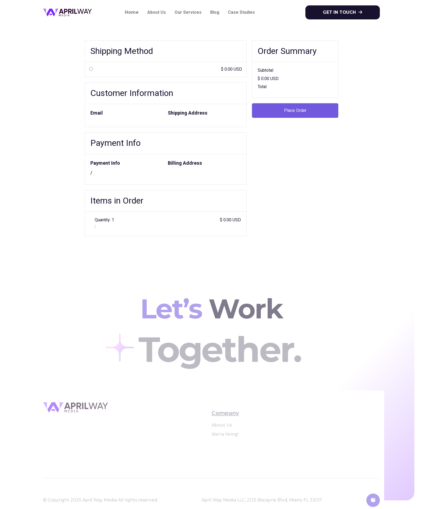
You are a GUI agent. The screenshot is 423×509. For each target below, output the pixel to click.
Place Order (295, 110)
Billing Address (185, 163)
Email (96, 113)
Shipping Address (187, 113)
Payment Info (105, 163)
